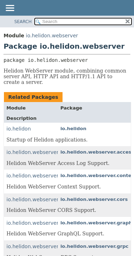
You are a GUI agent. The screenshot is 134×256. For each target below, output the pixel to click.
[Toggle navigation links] (10, 9)
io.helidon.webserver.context (42, 175)
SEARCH (23, 21)
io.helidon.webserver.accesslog (45, 152)
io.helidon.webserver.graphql (42, 223)
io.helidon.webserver (52, 35)
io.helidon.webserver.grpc (38, 246)
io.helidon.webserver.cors (38, 199)
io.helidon (18, 129)
